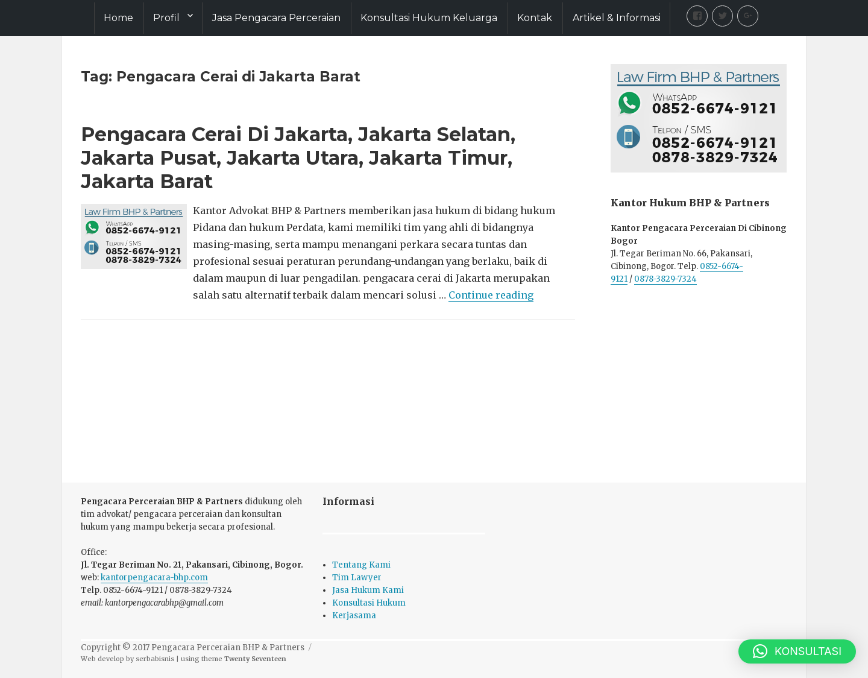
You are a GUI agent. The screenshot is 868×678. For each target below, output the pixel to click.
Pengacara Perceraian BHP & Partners (227, 647)
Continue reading (490, 295)
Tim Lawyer (357, 577)
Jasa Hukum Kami (368, 590)
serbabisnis (155, 658)
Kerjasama (354, 615)
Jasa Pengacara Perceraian (276, 18)
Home (118, 18)
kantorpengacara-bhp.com (154, 577)
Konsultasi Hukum (369, 603)
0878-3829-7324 (665, 279)
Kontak (534, 18)
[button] (797, 651)
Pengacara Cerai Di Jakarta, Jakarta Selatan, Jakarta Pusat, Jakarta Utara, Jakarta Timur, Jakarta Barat (298, 157)
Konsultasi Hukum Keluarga (428, 18)
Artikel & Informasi (617, 18)
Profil (166, 18)
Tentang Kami (361, 565)
